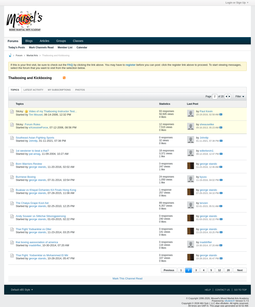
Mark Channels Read (41, 47)
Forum (19, 55)
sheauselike (207, 124)
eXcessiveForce (38, 127)
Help (208, 290)
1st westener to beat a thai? (32, 150)
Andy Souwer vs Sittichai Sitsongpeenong (41, 216)
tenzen (204, 203)
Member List (65, 47)
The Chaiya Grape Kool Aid (32, 203)
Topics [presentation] (15, 90)
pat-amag (34, 153)
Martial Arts (32, 55)
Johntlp (33, 140)
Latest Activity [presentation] (33, 90)
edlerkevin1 (207, 150)
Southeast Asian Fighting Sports (35, 137)
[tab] (14, 90)
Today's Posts (16, 47)
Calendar (82, 47)
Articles (44, 41)
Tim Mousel (36, 114)
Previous (169, 270)
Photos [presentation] (80, 90)
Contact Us (222, 290)
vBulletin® (229, 301)
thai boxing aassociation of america (37, 242)
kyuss (203, 176)
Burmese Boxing (26, 176)
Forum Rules (32, 124)
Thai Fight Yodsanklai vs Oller (33, 229)
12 (219, 270)
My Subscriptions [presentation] (59, 90)
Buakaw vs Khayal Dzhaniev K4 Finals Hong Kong (46, 189)
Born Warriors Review (29, 163)
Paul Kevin (206, 111)
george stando (37, 166)
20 (228, 270)
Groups (61, 41)
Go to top (240, 290)
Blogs (29, 41)
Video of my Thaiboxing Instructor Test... (53, 111)
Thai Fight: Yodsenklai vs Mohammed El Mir (42, 255)
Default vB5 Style (22, 289)
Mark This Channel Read (127, 278)
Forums (13, 41)
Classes (78, 41)
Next (240, 270)
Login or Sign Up (237, 2)
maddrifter (35, 245)
